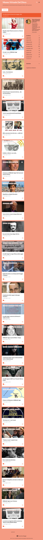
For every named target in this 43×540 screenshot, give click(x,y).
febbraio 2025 (29, 54)
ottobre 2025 (28, 50)
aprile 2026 (28, 37)
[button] (22, 36)
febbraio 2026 (29, 42)
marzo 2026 (28, 40)
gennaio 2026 (29, 44)
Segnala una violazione (31, 67)
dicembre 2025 (29, 46)
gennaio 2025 (29, 56)
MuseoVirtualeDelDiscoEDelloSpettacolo (36, 20)
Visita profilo (34, 32)
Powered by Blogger (21, 536)
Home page (5, 9)
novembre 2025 (29, 48)
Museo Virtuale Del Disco (14, 2)
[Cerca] (36, 2)
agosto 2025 (28, 52)
